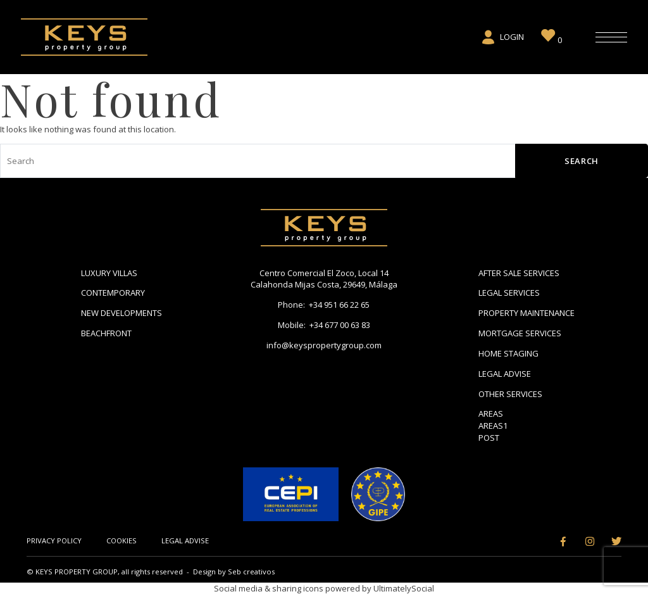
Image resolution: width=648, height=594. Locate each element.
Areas (490, 413)
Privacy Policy (54, 540)
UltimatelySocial (403, 588)
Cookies (121, 540)
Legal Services (509, 292)
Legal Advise (504, 373)
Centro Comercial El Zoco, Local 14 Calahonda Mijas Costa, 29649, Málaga (324, 279)
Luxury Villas (109, 273)
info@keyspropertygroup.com (324, 345)
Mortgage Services (519, 333)
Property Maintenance (526, 313)
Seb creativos (251, 571)
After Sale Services (518, 273)
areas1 (493, 425)
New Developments (121, 313)
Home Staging (508, 353)
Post (488, 437)
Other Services (510, 394)
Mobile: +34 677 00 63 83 (324, 325)
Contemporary (113, 292)
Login (502, 37)
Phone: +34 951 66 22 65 (324, 304)
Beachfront (106, 333)
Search (581, 161)
